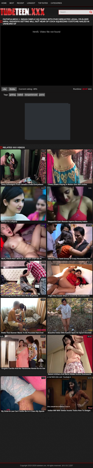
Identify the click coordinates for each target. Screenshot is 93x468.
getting (13, 95)
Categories (56, 3)
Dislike (12, 89)
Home (4, 3)
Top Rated (43, 3)
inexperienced (31, 95)
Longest (31, 3)
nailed (20, 95)
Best (12, 3)
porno (41, 95)
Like (4, 89)
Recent (20, 3)
